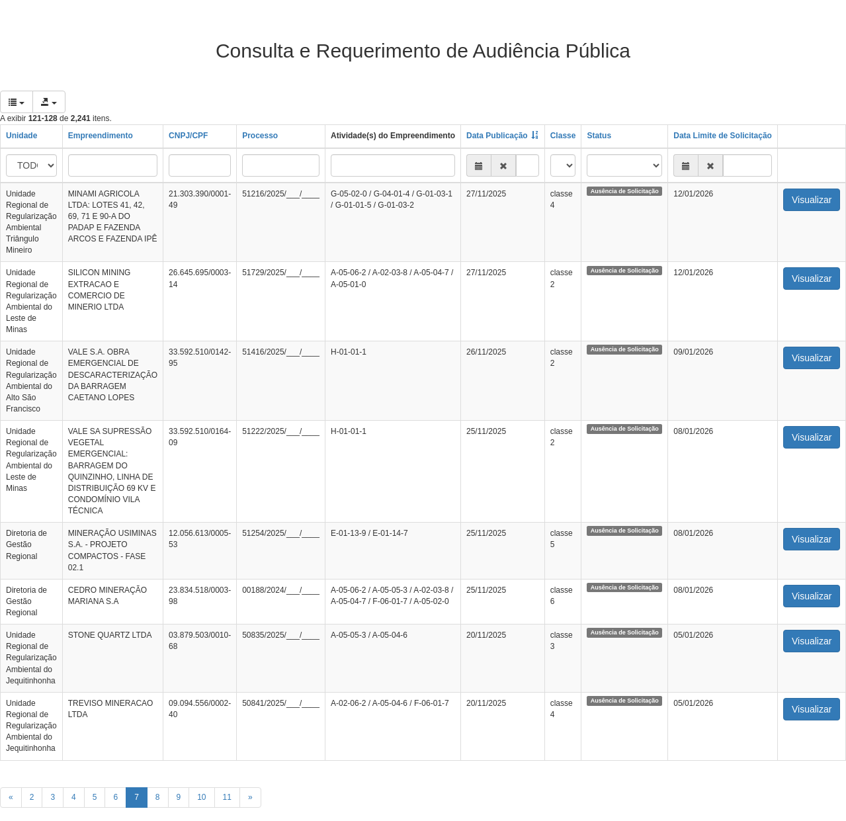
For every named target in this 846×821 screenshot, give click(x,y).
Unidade (21, 135)
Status (599, 135)
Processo (260, 135)
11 (227, 797)
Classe (563, 135)
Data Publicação (497, 135)
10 (201, 797)
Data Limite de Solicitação (722, 135)
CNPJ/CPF (188, 135)
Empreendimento (100, 135)
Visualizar (811, 199)
